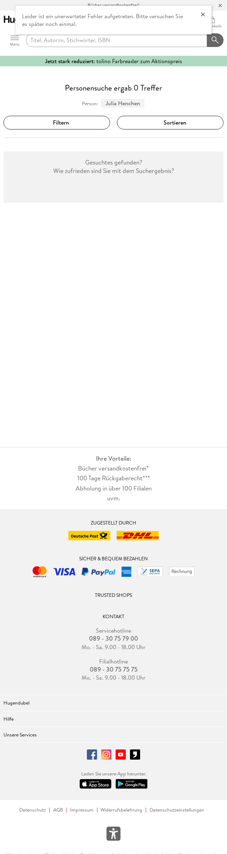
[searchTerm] (116, 40)
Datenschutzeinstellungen (177, 810)
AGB (58, 810)
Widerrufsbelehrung (121, 810)
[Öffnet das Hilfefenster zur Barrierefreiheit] (113, 835)
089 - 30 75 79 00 (113, 638)
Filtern (56, 122)
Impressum (82, 810)
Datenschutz (32, 810)
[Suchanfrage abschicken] (215, 40)
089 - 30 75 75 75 (114, 669)
